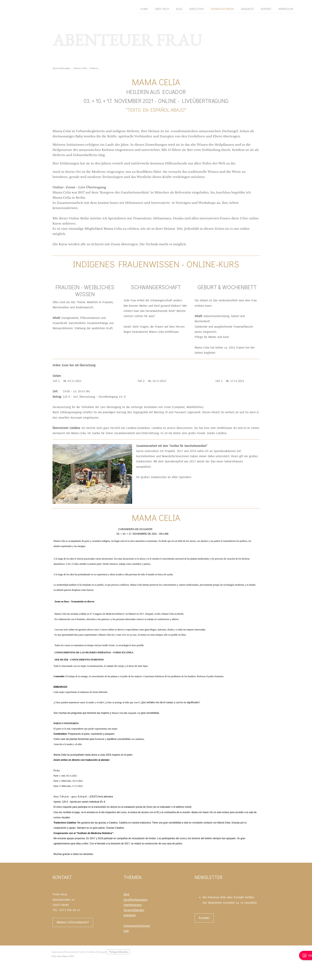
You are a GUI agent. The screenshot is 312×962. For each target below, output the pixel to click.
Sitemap (101, 951)
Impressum (225, 8)
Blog (118, 8)
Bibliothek (136, 8)
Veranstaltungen (161, 8)
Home (83, 8)
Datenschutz (70, 951)
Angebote (186, 8)
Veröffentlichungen (135, 899)
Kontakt (205, 8)
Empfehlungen (133, 905)
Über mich (101, 8)
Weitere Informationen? (73, 922)
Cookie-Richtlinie (87, 951)
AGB (126, 931)
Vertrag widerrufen (118, 951)
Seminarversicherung (137, 926)
